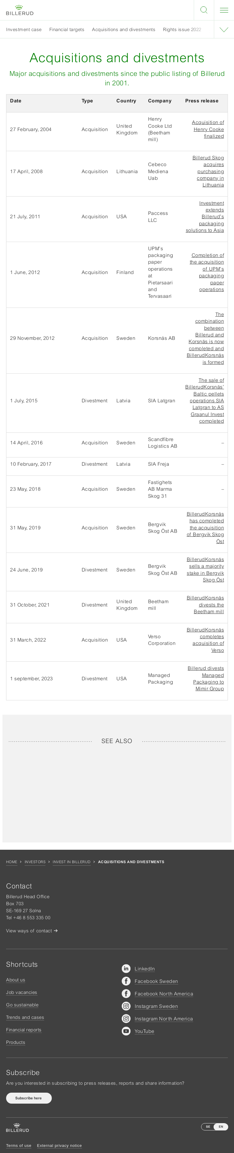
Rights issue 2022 (182, 29)
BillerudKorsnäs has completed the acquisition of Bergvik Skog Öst (205, 527)
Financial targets (67, 29)
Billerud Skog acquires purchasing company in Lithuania (208, 171)
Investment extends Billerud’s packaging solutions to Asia (205, 216)
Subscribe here (29, 1098)
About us (15, 979)
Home (11, 862)
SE (208, 1126)
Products (15, 1042)
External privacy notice (59, 1145)
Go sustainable (22, 1004)
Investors (35, 862)
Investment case (24, 29)
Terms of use (18, 1145)
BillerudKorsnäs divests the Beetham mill (205, 604)
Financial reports (24, 1029)
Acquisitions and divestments (123, 29)
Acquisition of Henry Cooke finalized (208, 129)
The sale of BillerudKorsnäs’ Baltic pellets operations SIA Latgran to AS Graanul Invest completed (204, 400)
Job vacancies (21, 992)
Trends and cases (25, 1017)
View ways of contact (29, 930)
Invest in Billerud (72, 862)
